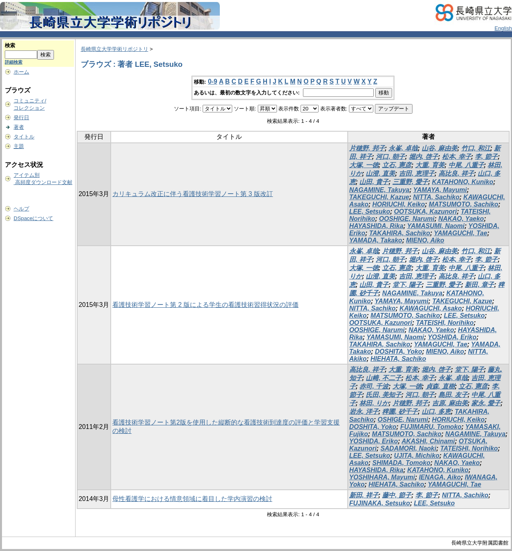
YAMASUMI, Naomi (436, 225)
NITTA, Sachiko (436, 197)
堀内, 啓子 (423, 156)
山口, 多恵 (436, 411)
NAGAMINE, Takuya (379, 189)
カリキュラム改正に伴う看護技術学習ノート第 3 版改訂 (192, 193)
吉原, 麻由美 (450, 403)
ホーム (21, 72)
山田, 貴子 (373, 181)
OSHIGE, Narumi (403, 419)
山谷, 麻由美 (439, 148)
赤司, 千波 (373, 386)
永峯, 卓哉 (403, 148)
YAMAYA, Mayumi (440, 189)
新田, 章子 (479, 284)
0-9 (212, 81)
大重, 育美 (429, 165)
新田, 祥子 (364, 495)
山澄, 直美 (380, 173)
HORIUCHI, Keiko (398, 204)
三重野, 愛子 (410, 181)
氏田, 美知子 (383, 394)
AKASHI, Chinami (428, 441)
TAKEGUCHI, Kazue (379, 197)
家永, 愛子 (485, 403)
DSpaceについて (33, 218)
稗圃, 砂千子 (400, 411)
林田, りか (373, 403)
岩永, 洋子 (364, 411)
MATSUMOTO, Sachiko (463, 204)
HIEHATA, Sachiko (398, 358)
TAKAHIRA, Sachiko (399, 233)
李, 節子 (486, 156)
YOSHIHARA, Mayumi (382, 477)
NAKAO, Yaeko (461, 218)
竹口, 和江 (475, 148)
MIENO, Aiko (425, 240)
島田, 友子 (453, 394)
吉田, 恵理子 (416, 173)
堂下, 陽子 (407, 284)
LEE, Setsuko (369, 211)
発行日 (21, 117)
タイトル (24, 137)
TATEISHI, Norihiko (445, 322)
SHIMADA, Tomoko (401, 462)
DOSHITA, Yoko (398, 351)
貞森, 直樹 (440, 386)
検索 (10, 45)
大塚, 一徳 (364, 165)
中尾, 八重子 (466, 165)
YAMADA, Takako (375, 240)
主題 (19, 146)
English (503, 28)
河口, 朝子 (390, 156)
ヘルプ (21, 209)
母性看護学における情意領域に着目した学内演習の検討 (192, 498)
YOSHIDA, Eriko (452, 337)
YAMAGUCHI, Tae (460, 233)
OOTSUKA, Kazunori (425, 211)
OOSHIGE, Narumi (406, 218)
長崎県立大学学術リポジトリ (114, 49)
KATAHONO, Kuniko (462, 181)
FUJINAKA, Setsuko (379, 503)
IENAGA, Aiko (440, 477)
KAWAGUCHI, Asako (431, 308)
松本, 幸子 (456, 156)
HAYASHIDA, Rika (376, 225)
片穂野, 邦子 (367, 148)
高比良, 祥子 (456, 173)
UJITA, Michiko (417, 455)
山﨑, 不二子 (383, 378)
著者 (19, 127)
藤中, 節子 (396, 495)
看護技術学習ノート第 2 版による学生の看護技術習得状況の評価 (205, 304)
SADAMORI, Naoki (408, 448)
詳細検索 (13, 62)
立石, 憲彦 (396, 165)
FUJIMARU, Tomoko (430, 426)
